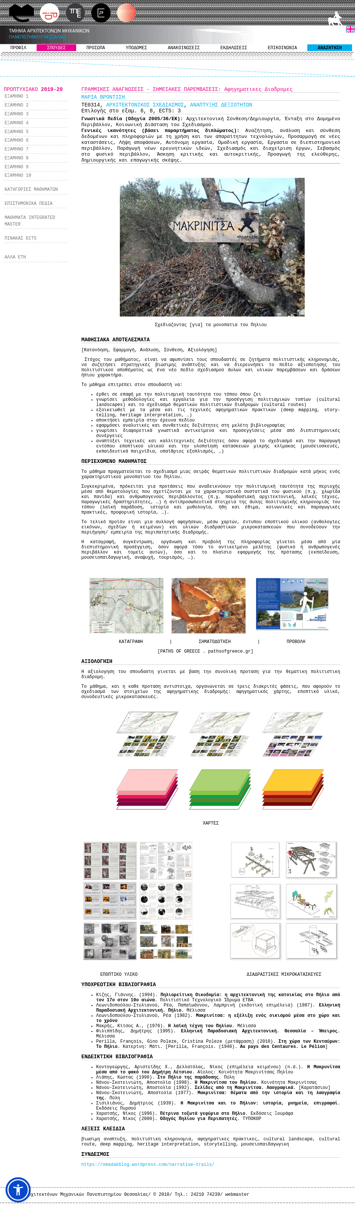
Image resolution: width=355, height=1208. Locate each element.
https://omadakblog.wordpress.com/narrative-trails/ (147, 1164)
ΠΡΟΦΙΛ (18, 48)
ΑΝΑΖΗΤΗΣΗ (330, 48)
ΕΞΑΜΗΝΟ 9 (16, 167)
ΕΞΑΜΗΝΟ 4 (16, 123)
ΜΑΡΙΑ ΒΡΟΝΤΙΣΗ (103, 97)
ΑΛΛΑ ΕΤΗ (15, 257)
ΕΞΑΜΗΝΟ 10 (17, 175)
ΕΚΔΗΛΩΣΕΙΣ (233, 48)
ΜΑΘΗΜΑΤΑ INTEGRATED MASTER (29, 221)
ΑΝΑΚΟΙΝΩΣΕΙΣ (184, 48)
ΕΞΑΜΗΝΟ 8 (16, 158)
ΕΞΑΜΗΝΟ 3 (16, 114)
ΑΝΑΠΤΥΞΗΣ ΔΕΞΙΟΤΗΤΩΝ (221, 105)
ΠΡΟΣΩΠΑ (96, 48)
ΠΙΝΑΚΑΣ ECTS (20, 238)
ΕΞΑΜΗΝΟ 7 (16, 149)
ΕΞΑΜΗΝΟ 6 (16, 140)
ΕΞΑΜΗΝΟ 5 (16, 132)
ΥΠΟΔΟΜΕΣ (136, 48)
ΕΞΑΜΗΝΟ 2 (16, 105)
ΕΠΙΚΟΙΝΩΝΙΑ (282, 48)
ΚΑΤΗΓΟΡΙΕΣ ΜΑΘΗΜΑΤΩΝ (31, 189)
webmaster (237, 1194)
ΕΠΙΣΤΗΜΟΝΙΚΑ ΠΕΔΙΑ (28, 203)
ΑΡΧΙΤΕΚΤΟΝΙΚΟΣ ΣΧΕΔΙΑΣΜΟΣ (145, 105)
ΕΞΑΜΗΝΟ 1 (16, 96)
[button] (18, 1190)
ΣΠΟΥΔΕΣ (56, 48)
